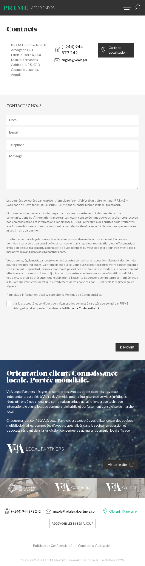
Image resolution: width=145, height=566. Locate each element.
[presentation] (39, 330)
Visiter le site (121, 464)
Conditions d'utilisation (94, 545)
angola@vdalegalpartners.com (76, 60)
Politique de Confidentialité (83, 294)
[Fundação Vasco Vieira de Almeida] (24, 488)
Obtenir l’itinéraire (123, 511)
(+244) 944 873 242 (72, 49)
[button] (125, 6)
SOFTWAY (118, 559)
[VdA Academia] (72, 488)
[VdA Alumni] (121, 488)
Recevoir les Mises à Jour (72, 523)
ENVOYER (127, 347)
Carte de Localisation (117, 49)
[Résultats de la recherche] (137, 7)
